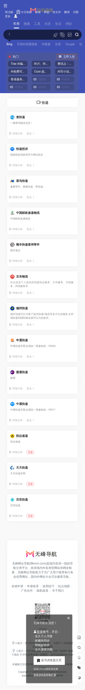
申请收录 (33, 586)
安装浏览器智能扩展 (44, 674)
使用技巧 (48, 586)
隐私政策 (42, 590)
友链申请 (17, 586)
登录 (38, 631)
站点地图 (64, 586)
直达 (31, 133)
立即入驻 (67, 56)
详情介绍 (15, 133)
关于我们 (58, 590)
